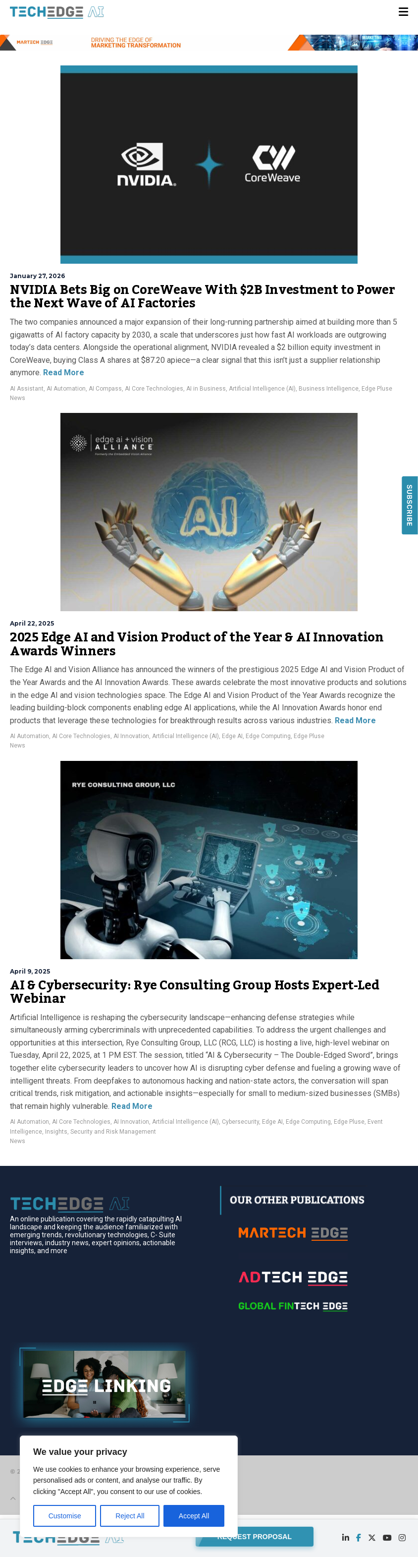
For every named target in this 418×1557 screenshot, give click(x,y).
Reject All (129, 1516)
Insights (56, 1131)
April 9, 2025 (30, 971)
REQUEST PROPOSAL (254, 1536)
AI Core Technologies (154, 388)
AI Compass (105, 388)
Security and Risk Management (113, 1131)
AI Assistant (27, 388)
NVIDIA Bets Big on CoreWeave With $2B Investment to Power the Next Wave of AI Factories (202, 297)
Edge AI (232, 736)
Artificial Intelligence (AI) (262, 388)
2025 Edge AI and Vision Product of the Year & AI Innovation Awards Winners (196, 644)
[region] (129, 1486)
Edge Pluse (377, 388)
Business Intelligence (329, 388)
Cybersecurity (240, 1121)
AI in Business (206, 388)
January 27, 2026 (37, 276)
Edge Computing (268, 736)
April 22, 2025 (32, 623)
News (17, 398)
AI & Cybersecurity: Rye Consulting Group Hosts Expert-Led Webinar (194, 992)
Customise (65, 1516)
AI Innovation (131, 736)
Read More (62, 372)
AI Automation (66, 388)
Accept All (194, 1516)
